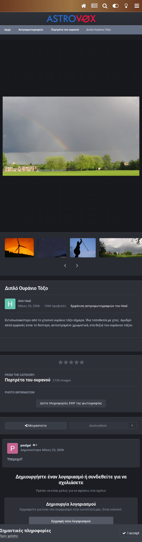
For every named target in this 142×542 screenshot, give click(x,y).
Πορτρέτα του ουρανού (27, 367)
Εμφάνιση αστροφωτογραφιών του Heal (99, 293)
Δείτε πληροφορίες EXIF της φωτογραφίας (71, 390)
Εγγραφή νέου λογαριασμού (71, 508)
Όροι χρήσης (9, 536)
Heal (28, 288)
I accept (130, 533)
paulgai (25, 433)
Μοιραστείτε (36, 413)
